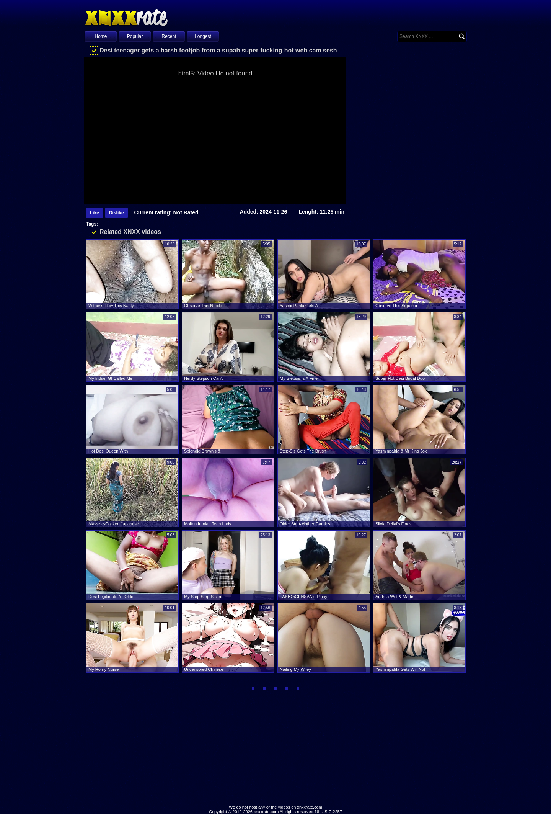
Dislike (116, 213)
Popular (135, 36)
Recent (168, 36)
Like (94, 213)
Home (101, 36)
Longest (203, 36)
